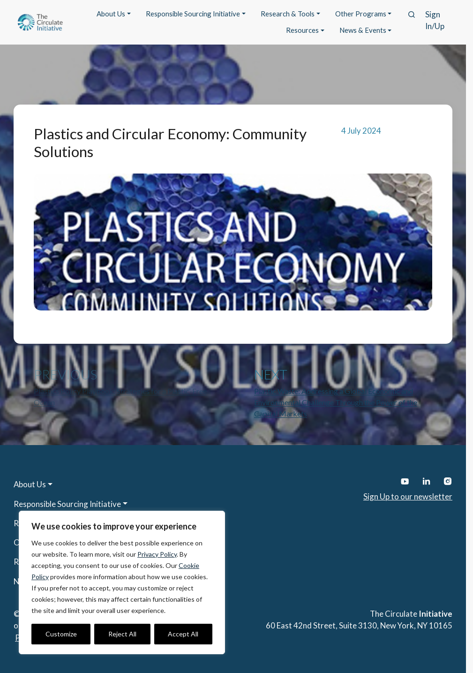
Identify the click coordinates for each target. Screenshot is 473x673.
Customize (61, 634)
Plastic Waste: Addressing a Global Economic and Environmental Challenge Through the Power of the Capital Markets (335, 402)
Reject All (122, 634)
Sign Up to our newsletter (407, 496)
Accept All (183, 634)
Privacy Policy (157, 554)
